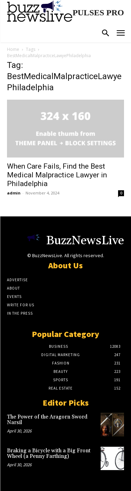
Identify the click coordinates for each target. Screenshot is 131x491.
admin (14, 192)
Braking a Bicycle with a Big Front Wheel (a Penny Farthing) (48, 453)
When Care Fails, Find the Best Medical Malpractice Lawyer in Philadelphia (57, 175)
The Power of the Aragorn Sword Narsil (47, 420)
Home (13, 49)
